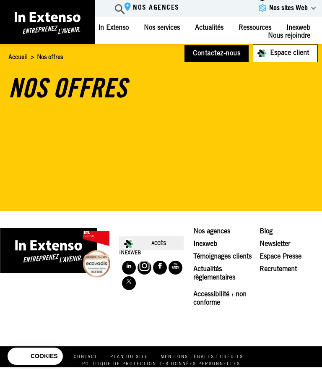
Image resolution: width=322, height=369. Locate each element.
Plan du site (129, 357)
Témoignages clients (222, 257)
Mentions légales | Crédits (202, 357)
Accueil (18, 58)
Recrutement (278, 269)
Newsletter (275, 244)
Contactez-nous (216, 53)
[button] (35, 356)
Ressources (255, 28)
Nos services (162, 28)
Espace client (289, 53)
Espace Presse (280, 257)
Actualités (209, 28)
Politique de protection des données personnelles (161, 364)
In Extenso (113, 28)
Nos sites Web (288, 8)
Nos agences (156, 8)
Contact (86, 357)
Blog (266, 231)
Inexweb (205, 244)
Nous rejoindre (289, 36)
